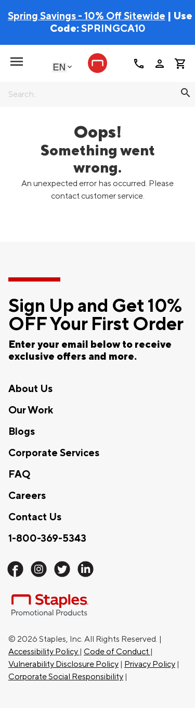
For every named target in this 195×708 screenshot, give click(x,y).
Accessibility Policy (44, 651)
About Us (30, 389)
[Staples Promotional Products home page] (98, 63)
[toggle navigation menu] (16, 61)
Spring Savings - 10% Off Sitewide (86, 16)
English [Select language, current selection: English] (59, 67)
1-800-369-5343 (47, 538)
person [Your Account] (159, 63)
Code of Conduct (117, 651)
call (139, 63)
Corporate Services (53, 453)
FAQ (19, 474)
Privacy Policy (149, 664)
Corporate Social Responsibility (65, 676)
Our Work (30, 410)
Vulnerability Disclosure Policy (63, 664)
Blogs (21, 431)
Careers (27, 496)
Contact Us (34, 517)
